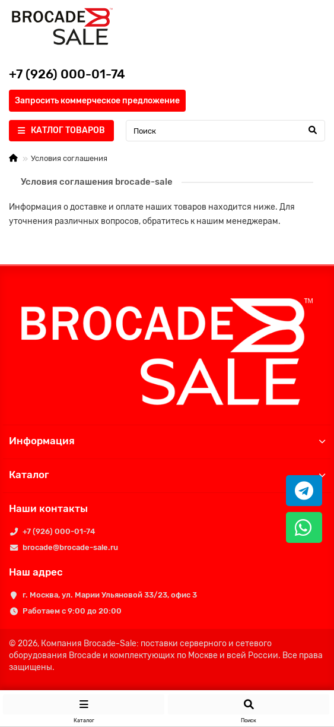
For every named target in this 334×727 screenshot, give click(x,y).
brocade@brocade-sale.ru (70, 547)
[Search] (225, 130)
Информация (167, 441)
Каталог (167, 475)
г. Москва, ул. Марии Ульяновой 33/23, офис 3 (110, 594)
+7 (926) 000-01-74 (59, 531)
